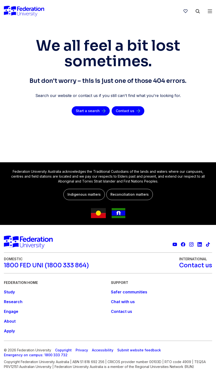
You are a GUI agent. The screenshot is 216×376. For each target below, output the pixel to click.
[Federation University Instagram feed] (191, 244)
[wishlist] (185, 11)
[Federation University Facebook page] (183, 244)
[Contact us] (128, 111)
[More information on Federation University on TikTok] (208, 244)
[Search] (198, 11)
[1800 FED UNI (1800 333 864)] (46, 265)
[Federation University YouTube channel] (175, 244)
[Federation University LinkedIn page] (200, 244)
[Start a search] (91, 111)
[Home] (24, 11)
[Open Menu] (210, 11)
